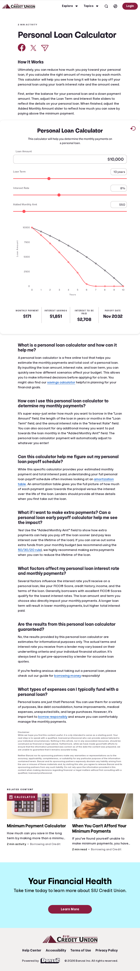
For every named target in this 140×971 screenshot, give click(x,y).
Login (130, 6)
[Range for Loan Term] (70, 178)
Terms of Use (80, 950)
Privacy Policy (107, 950)
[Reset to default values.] (133, 129)
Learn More (70, 909)
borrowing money (67, 675)
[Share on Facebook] (22, 47)
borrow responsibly (52, 716)
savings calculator (61, 382)
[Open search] (106, 6)
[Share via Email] (45, 48)
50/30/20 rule (29, 549)
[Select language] (115, 6)
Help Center (31, 950)
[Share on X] (33, 48)
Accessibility (56, 950)
